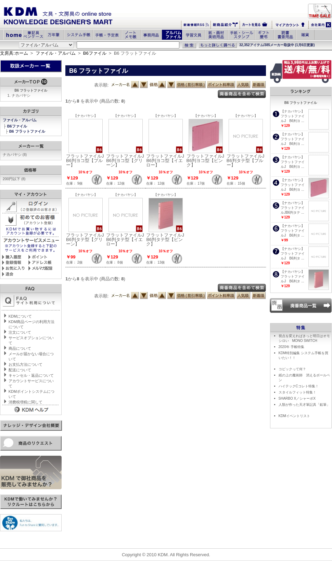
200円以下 (14, 179)
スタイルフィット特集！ (297, 392)
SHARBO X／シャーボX (297, 398)
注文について (20, 332)
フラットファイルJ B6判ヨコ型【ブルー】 (87, 160)
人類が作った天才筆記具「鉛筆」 (304, 404)
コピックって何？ (292, 369)
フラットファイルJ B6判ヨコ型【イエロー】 (167, 160)
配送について (20, 370)
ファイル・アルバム (56, 53)
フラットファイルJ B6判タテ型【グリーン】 (87, 239)
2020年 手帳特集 (291, 347)
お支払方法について (25, 364)
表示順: (101, 85)
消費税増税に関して (25, 402)
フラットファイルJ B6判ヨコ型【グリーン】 (127, 160)
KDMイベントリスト (294, 416)
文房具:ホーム (14, 53)
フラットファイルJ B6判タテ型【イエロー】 (127, 239)
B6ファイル (94, 53)
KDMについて (20, 316)
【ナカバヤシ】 (86, 116)
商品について (20, 348)
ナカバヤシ (21, 95)
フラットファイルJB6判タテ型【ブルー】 (246, 160)
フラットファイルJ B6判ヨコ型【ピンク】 (208, 160)
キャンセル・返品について (31, 375)
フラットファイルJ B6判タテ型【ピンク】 (167, 239)
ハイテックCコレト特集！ (299, 386)
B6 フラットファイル (27, 131)
